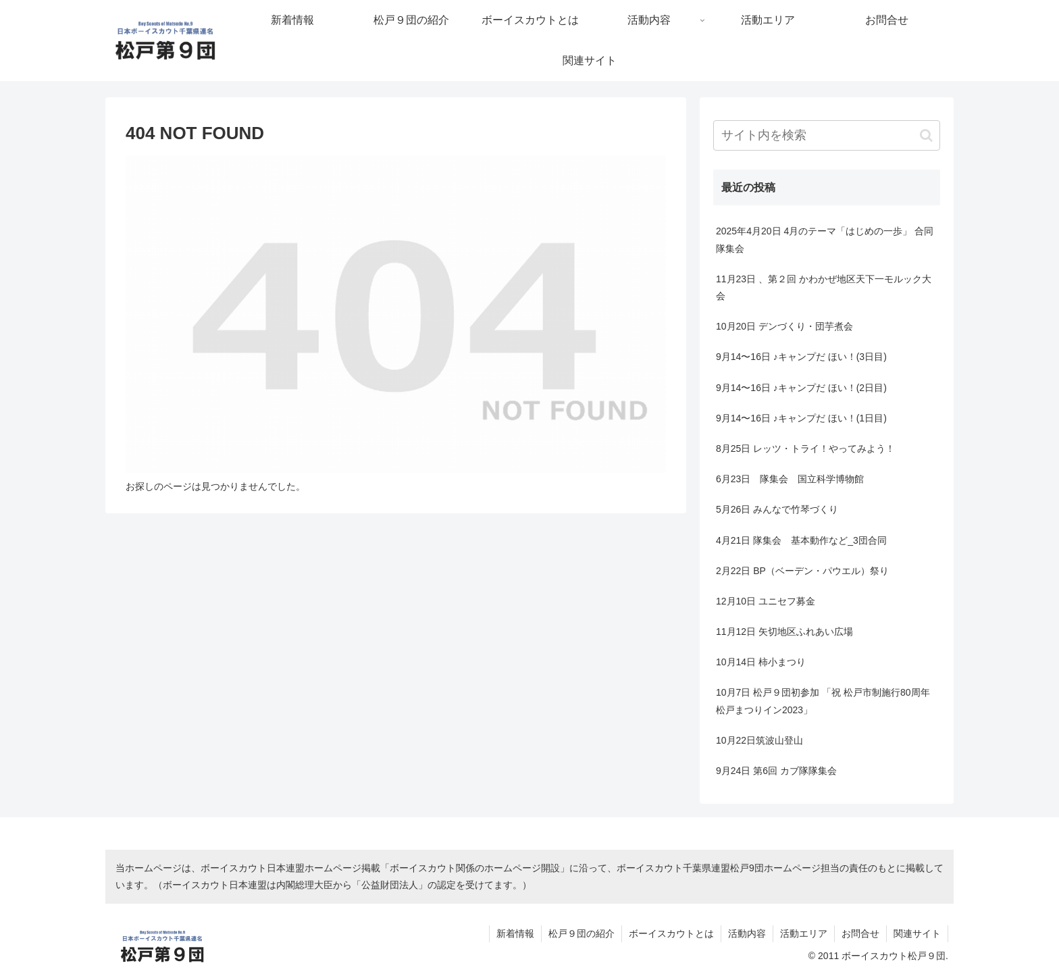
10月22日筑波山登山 (759, 740)
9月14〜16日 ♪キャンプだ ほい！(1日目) (801, 418)
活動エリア (803, 933)
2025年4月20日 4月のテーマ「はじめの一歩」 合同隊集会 (824, 239)
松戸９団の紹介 (581, 933)
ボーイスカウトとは (671, 933)
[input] (826, 135)
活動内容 (747, 933)
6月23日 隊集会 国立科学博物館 (790, 478)
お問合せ (860, 933)
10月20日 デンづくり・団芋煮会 (784, 326)
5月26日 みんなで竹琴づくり (777, 509)
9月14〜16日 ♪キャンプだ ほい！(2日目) (801, 387)
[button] (926, 135)
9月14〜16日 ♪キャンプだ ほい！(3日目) (801, 356)
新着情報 (515, 933)
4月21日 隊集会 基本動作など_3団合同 (801, 540)
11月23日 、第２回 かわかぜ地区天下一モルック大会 (823, 287)
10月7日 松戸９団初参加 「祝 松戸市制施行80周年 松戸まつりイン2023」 (823, 701)
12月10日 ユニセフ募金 (765, 601)
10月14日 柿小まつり (761, 662)
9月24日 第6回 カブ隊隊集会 (776, 770)
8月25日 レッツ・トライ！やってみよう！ (805, 448)
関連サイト (917, 933)
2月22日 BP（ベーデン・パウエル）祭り (802, 570)
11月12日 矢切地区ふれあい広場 (784, 631)
